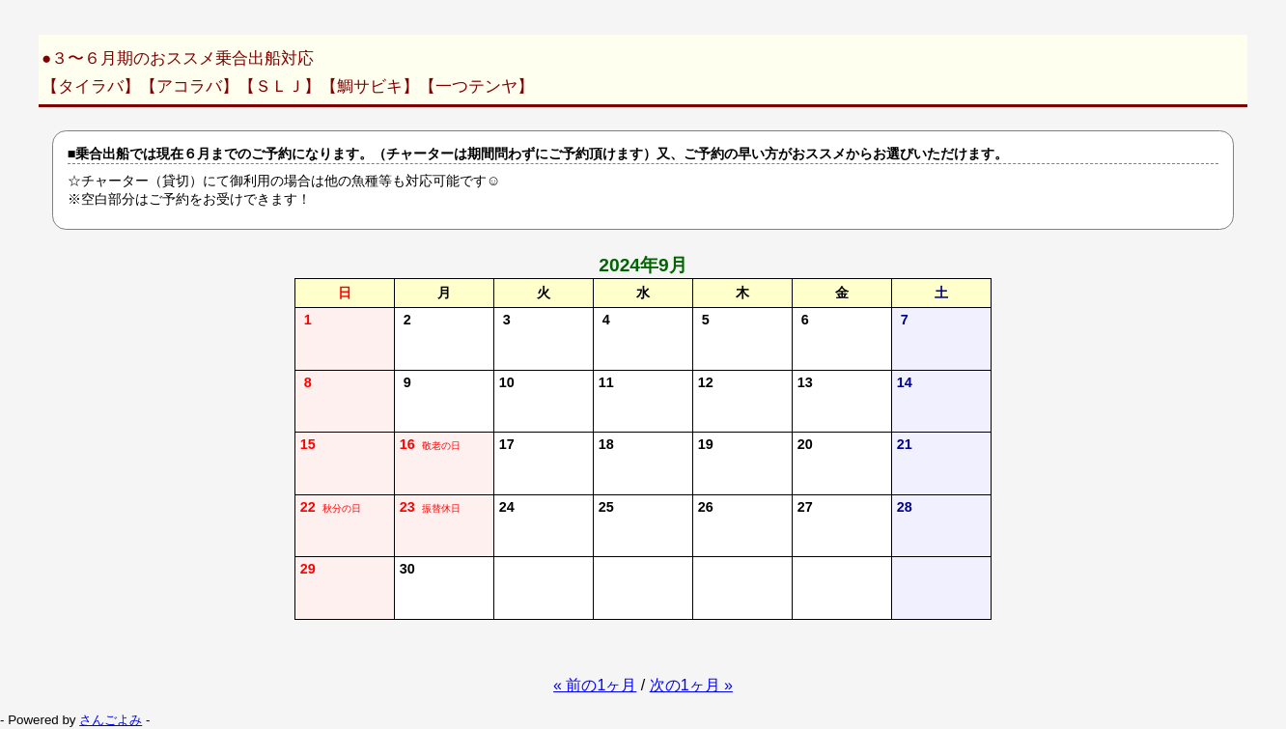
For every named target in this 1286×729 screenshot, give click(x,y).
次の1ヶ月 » (691, 685)
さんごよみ (110, 720)
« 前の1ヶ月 (594, 685)
